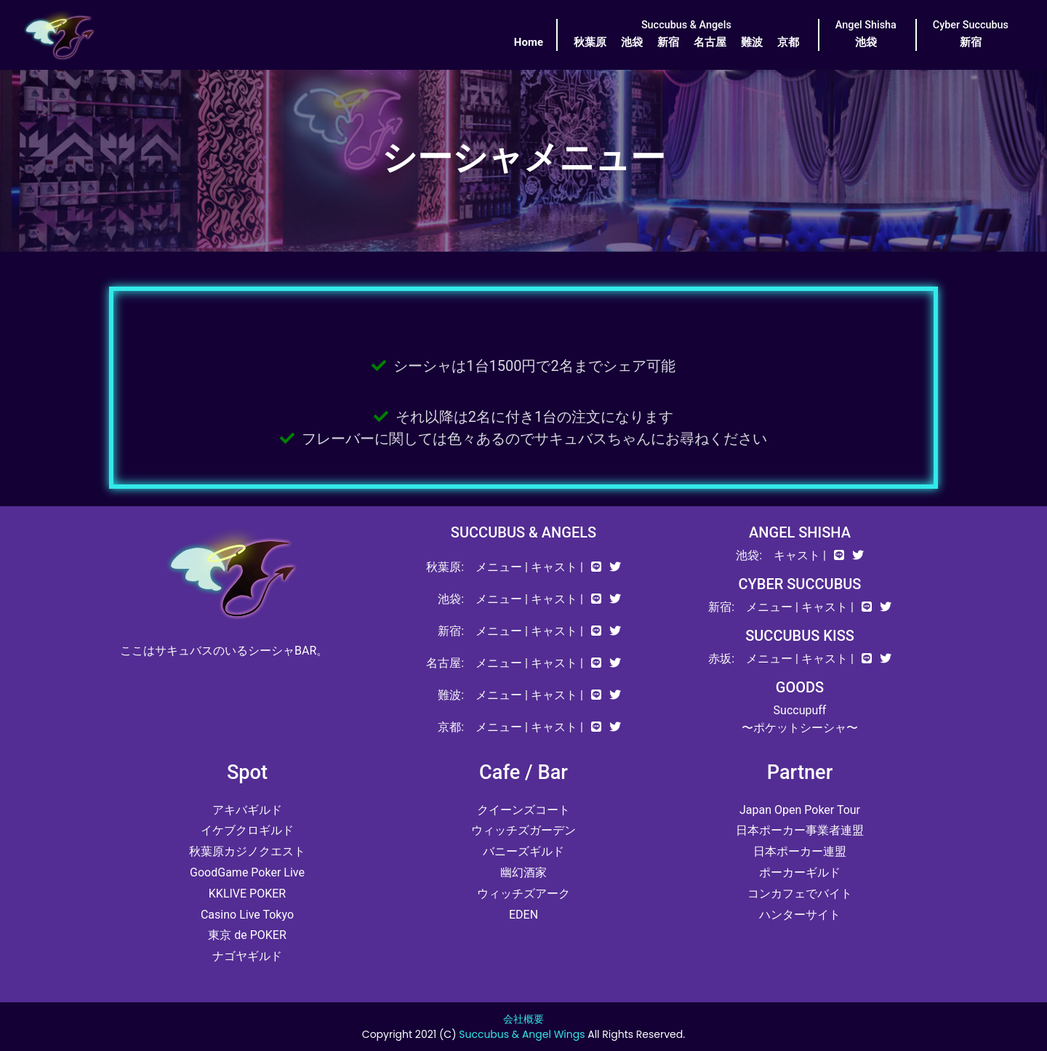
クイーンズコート (523, 810)
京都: (451, 727)
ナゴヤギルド (247, 956)
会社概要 (523, 1019)
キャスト (554, 567)
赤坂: (721, 659)
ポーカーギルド (800, 872)
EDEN (523, 915)
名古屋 (710, 42)
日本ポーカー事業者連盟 (800, 830)
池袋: (451, 599)
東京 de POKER (247, 935)
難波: (451, 695)
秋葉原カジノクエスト (247, 851)
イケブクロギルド (247, 830)
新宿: (451, 631)
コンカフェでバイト (799, 893)
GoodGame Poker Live (247, 872)
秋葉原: (445, 567)
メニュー (499, 567)
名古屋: (445, 663)
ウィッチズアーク (523, 893)
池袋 (632, 42)
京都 (788, 42)
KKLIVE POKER (247, 893)
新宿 (668, 42)
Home (528, 42)
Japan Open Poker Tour (799, 810)
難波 (752, 42)
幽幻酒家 (523, 872)
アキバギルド (247, 810)
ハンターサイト (800, 915)
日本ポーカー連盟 (799, 851)
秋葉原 (590, 42)
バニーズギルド (523, 851)
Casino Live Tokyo (247, 915)
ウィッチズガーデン (523, 830)
